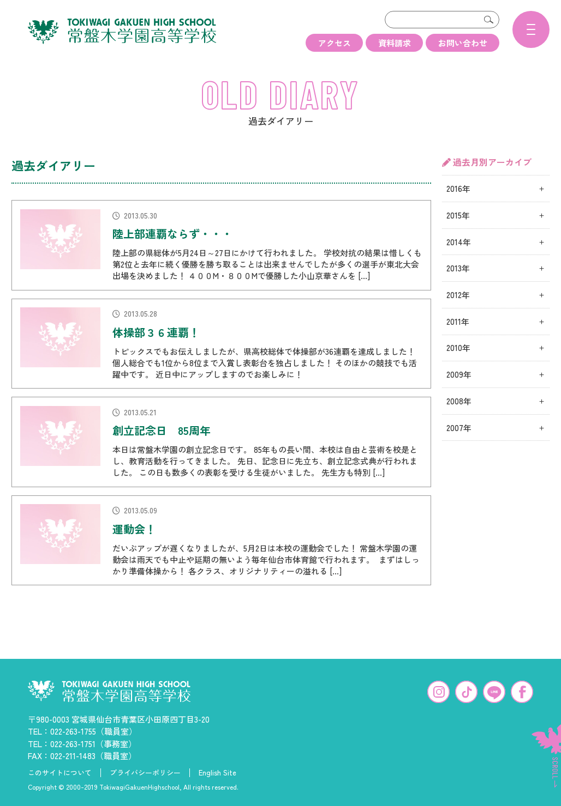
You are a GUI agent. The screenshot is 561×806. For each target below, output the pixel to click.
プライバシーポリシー (145, 771)
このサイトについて (60, 771)
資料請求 (394, 43)
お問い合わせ (462, 43)
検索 (488, 19)
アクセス (334, 43)
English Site (217, 771)
